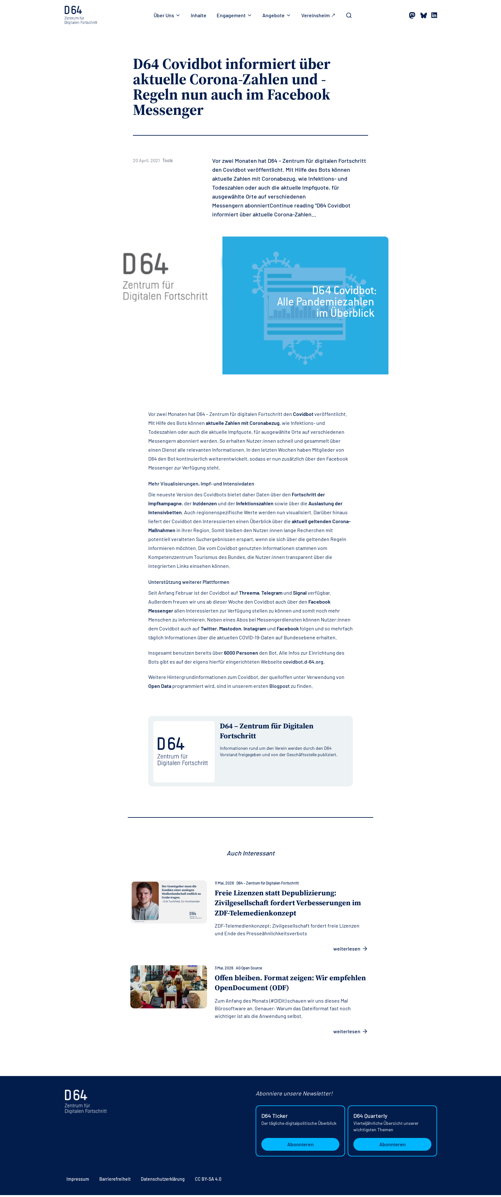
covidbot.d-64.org (303, 662)
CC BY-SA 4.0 (208, 1181)
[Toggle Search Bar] (349, 15)
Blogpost (279, 686)
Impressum (77, 1181)
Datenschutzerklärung (163, 1181)
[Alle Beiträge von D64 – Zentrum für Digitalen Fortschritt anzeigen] (284, 733)
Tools (167, 160)
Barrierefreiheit (115, 1181)
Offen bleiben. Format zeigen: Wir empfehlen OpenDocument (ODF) (274, 984)
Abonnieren (300, 1146)
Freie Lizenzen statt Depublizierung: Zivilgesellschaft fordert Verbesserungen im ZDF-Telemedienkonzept (291, 904)
